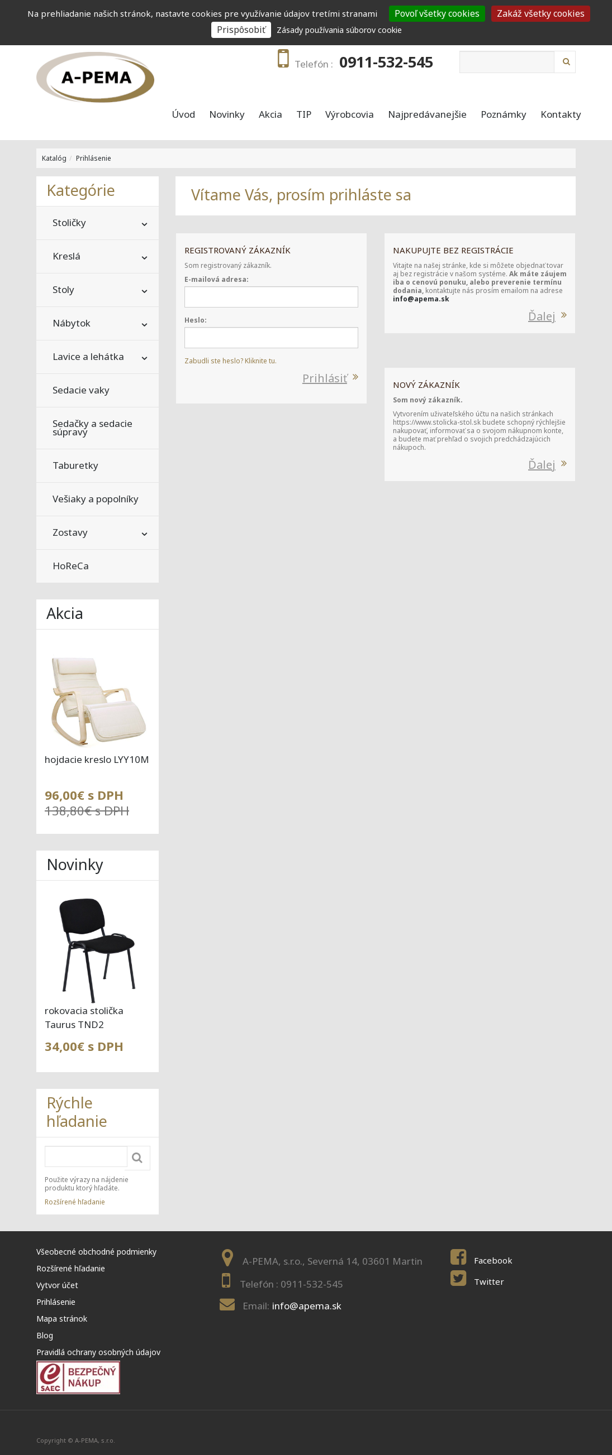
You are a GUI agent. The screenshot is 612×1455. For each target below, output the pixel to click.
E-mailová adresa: (216, 279)
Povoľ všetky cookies (437, 13)
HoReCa (71, 565)
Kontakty (560, 114)
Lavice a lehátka (88, 356)
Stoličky (69, 222)
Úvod (183, 114)
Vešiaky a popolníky (96, 498)
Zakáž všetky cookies (541, 13)
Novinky (227, 114)
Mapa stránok (61, 1318)
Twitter (489, 1281)
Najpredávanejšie (427, 114)
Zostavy (70, 532)
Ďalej (542, 316)
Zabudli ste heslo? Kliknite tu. (230, 361)
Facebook (493, 1260)
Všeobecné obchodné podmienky (96, 1251)
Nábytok (72, 322)
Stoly (63, 289)
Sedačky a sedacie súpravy (92, 427)
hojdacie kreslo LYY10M (97, 759)
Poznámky (503, 114)
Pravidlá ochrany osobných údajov (98, 1352)
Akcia (270, 114)
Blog (44, 1335)
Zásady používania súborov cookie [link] (339, 30)
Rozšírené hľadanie (75, 1202)
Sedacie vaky (81, 389)
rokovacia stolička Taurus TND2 (84, 1017)
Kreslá (66, 255)
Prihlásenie (93, 158)
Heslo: (195, 320)
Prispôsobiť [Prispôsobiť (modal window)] (241, 29)
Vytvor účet (57, 1285)
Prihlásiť (324, 378)
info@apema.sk (421, 299)
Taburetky (75, 465)
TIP (303, 114)
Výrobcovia (349, 114)
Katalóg (54, 158)
